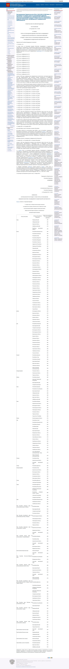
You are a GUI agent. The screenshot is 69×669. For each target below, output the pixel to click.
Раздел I (18, 201)
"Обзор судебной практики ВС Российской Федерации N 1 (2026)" (10, 102)
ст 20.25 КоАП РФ (57, 144)
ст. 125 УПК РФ (56, 206)
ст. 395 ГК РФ (56, 137)
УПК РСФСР (10, 150)
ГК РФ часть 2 (10, 22)
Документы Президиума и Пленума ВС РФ (10, 71)
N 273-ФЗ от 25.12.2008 (57, 46)
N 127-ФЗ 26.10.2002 (57, 95)
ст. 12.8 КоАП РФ (56, 168)
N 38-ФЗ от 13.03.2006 (57, 52)
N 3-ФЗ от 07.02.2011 (57, 60)
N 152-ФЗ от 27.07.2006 (57, 101)
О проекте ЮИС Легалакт (17, 1)
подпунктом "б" (31, 157)
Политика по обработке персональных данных (25, 666)
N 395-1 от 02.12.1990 (57, 120)
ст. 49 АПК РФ (56, 225)
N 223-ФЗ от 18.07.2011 (57, 84)
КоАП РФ (9, 36)
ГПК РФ (9, 26)
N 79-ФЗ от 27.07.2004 (57, 28)
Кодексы (42, 4)
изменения (30, 166)
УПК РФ (9, 53)
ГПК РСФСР (10, 131)
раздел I (43, 166)
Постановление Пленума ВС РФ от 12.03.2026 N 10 (11, 116)
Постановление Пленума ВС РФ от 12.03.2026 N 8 (11, 106)
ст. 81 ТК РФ (56, 151)
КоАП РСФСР (10, 143)
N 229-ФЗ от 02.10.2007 (57, 109)
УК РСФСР (9, 149)
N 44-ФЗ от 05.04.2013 (57, 106)
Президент (52, 4)
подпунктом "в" (26, 162)
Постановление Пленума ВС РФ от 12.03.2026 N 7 (11, 113)
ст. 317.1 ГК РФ (56, 131)
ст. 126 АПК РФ (56, 219)
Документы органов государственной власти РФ (11, 68)
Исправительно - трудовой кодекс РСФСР (10, 141)
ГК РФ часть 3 (10, 23)
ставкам (20, 150)
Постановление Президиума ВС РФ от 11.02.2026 (11, 119)
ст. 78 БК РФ (56, 158)
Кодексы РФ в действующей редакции (10, 12)
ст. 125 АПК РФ (56, 237)
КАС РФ (9, 34)
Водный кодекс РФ (11, 17)
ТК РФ (9, 49)
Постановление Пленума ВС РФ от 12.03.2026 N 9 (11, 110)
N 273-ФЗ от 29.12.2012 (57, 24)
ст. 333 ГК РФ (56, 126)
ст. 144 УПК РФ (56, 199)
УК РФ (9, 52)
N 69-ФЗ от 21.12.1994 (57, 16)
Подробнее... (12, 125)
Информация (9, 1)
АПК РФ (9, 14)
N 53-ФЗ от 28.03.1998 (57, 115)
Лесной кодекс (10, 42)
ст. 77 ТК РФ (56, 193)
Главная (38, 4)
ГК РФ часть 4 (10, 25)
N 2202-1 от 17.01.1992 (57, 91)
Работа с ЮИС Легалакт (28, 1)
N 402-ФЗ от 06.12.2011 (57, 64)
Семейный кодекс (11, 48)
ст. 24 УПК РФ (56, 211)
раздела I (44, 131)
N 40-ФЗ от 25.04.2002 (57, 21)
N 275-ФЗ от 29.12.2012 (57, 34)
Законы (47, 4)
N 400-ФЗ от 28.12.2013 (57, 11)
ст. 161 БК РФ (56, 186)
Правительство (59, 4)
